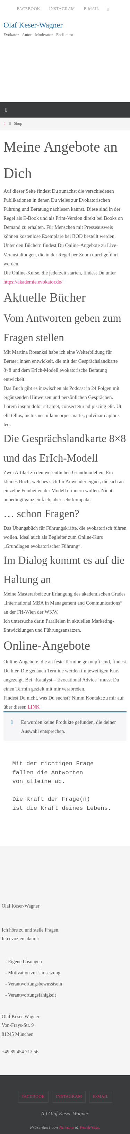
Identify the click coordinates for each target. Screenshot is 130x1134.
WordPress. (90, 1127)
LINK (34, 707)
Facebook (28, 8)
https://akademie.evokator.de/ (32, 282)
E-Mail (91, 8)
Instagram (62, 8)
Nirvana (66, 1127)
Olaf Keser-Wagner (33, 25)
